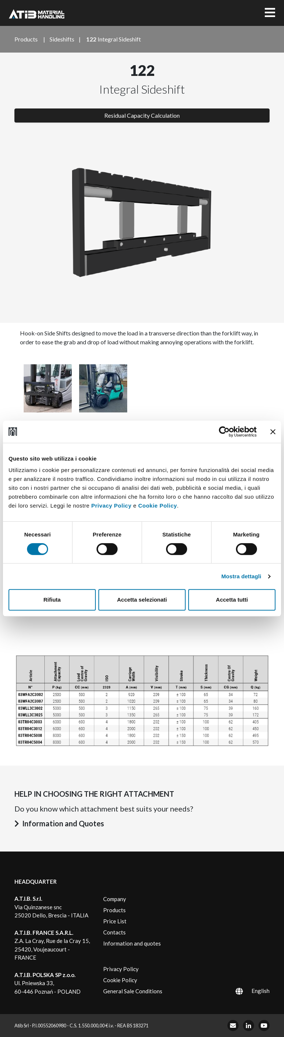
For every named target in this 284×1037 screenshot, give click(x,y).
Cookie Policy (157, 505)
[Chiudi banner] (272, 431)
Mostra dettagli (241, 576)
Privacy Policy (111, 505)
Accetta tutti (232, 599)
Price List (114, 921)
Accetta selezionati (142, 599)
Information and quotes (132, 943)
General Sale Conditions (132, 991)
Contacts (114, 932)
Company (114, 899)
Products (114, 910)
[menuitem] (243, 991)
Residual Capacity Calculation (142, 115)
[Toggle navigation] (270, 13)
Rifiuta (52, 599)
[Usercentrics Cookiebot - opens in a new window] (224, 431)
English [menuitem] (260, 990)
